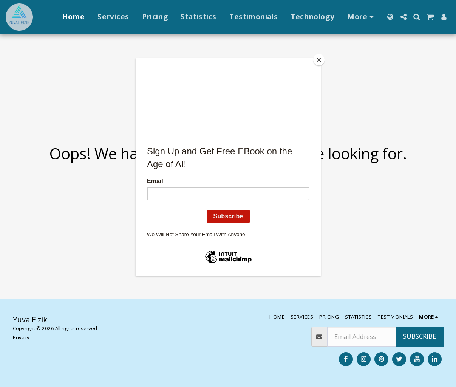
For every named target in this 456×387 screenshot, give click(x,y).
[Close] (319, 59)
